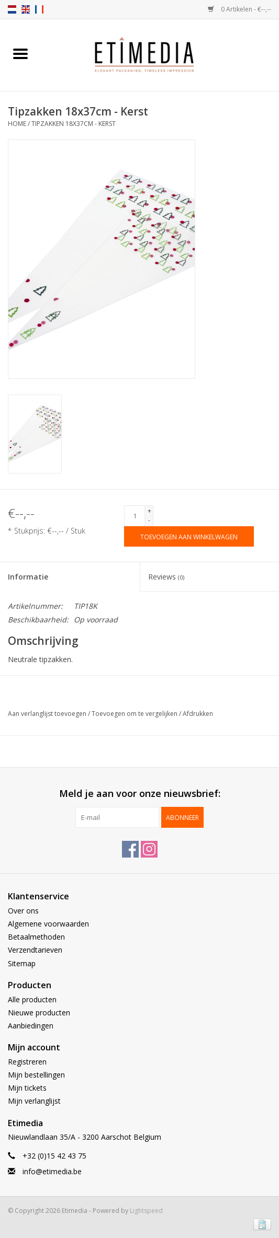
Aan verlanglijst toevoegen (48, 713)
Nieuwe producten (39, 1012)
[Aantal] (134, 515)
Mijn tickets (27, 1088)
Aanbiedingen (30, 1026)
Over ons (23, 911)
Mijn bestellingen (36, 1075)
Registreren (27, 1062)
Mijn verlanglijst (34, 1101)
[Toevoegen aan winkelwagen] (189, 536)
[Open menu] (20, 53)
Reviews (166, 577)
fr (39, 9)
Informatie (28, 577)
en (25, 9)
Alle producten (32, 999)
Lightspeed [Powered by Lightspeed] (146, 1210)
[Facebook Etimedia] (130, 849)
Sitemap (22, 963)
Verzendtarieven (35, 950)
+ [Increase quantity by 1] (149, 510)
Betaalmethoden (36, 937)
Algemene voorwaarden (48, 924)
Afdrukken (198, 713)
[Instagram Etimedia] (149, 849)
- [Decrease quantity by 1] (149, 520)
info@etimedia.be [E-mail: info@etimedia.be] (52, 1171)
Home (17, 123)
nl (12, 9)
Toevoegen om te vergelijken (135, 713)
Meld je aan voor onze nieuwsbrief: (139, 793)
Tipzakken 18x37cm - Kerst (73, 123)
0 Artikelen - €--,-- (239, 9)
